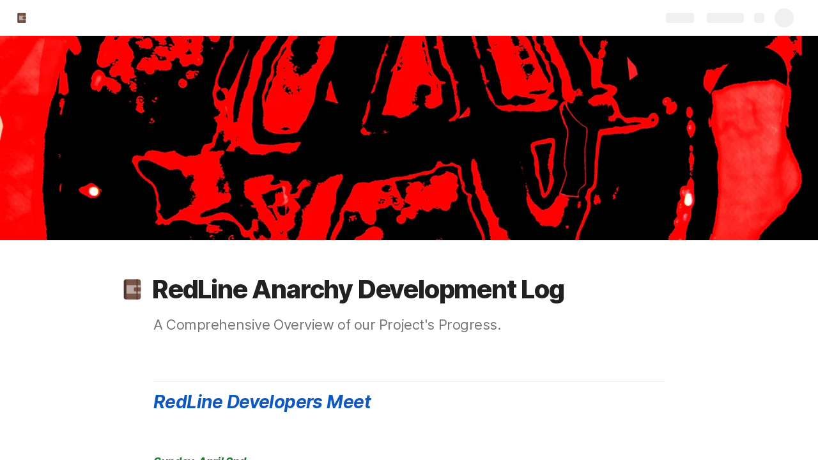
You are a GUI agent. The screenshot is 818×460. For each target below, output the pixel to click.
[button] (132, 289)
